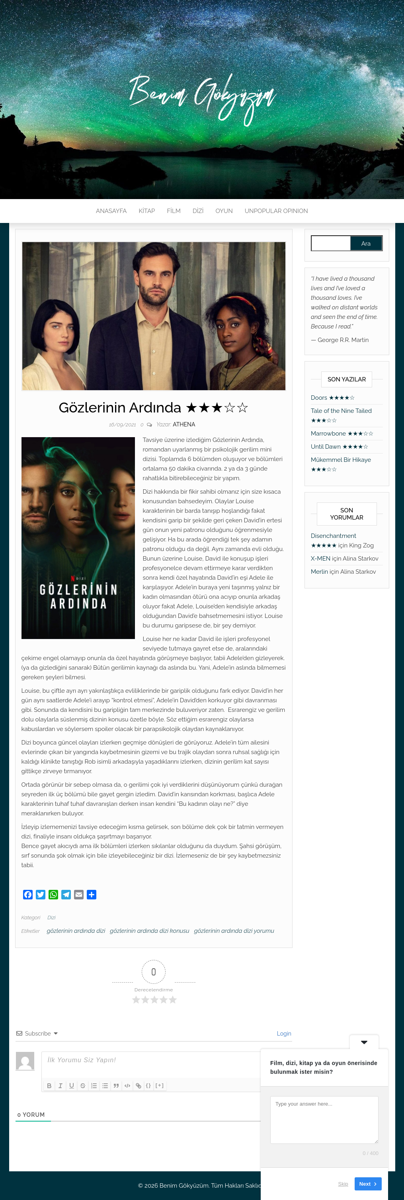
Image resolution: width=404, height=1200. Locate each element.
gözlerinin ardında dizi (76, 930)
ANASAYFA (111, 211)
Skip (343, 1184)
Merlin (319, 571)
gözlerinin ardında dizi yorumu (234, 930)
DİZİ (198, 211)
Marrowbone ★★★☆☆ (342, 433)
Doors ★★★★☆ (333, 397)
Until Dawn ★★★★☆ (339, 446)
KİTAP (147, 211)
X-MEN (320, 558)
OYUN (224, 211)
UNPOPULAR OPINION (276, 211)
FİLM (173, 211)
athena (184, 424)
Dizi (51, 918)
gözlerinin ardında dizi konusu (149, 930)
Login (283, 1033)
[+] (160, 1085)
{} (149, 1085)
